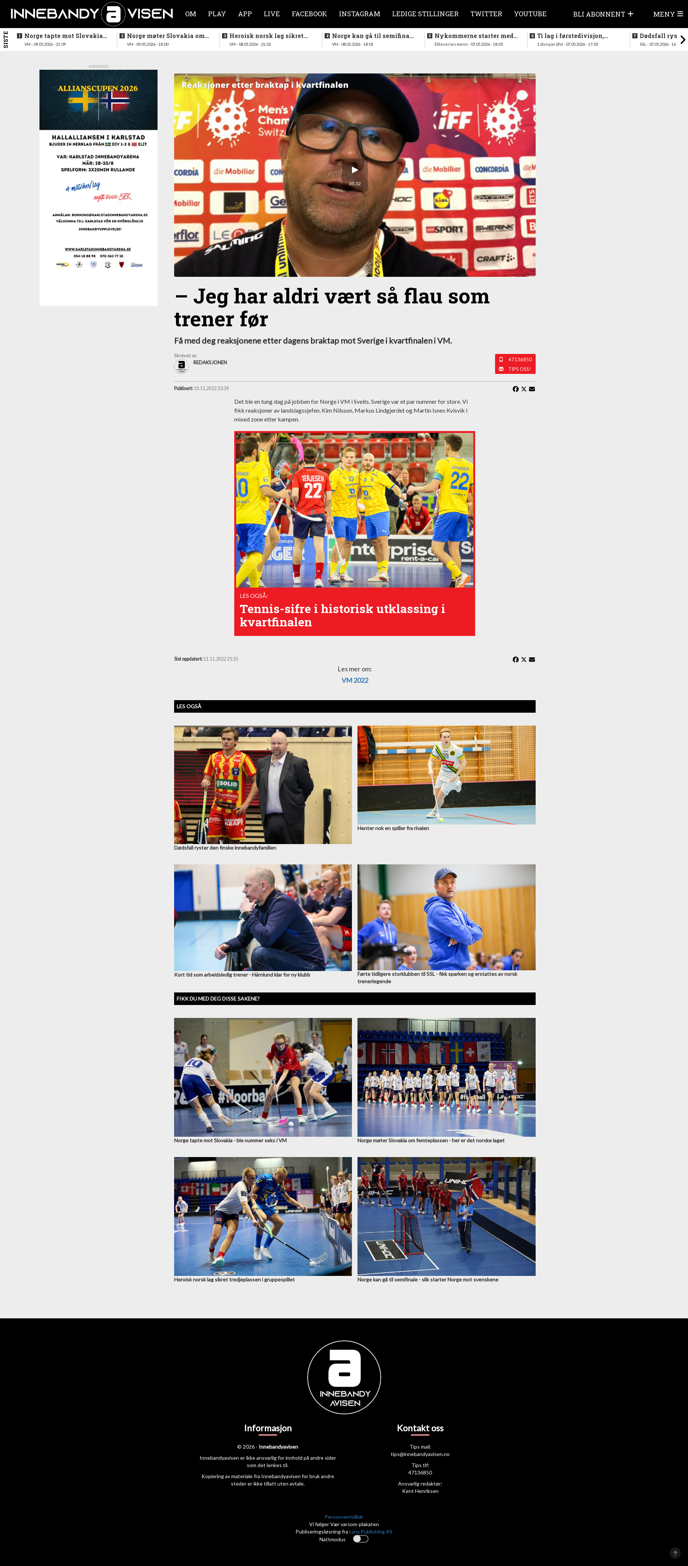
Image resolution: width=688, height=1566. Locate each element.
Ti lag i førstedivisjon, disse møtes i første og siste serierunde (571, 35)
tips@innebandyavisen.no (420, 1454)
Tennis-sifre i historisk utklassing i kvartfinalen (342, 615)
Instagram (359, 13)
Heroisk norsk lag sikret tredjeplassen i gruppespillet (266, 35)
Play (217, 13)
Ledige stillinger (425, 13)
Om (190, 13)
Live (272, 13)
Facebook (309, 13)
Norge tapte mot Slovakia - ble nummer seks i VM (65, 35)
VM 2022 (355, 680)
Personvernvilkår (344, 1517)
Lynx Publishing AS (371, 1531)
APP (245, 13)
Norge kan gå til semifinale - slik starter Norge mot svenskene (373, 35)
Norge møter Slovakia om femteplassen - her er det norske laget (166, 35)
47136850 (520, 359)
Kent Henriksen (420, 1491)
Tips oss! (519, 369)
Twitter (486, 13)
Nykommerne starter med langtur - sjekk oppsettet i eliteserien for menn (474, 35)
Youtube (530, 13)
